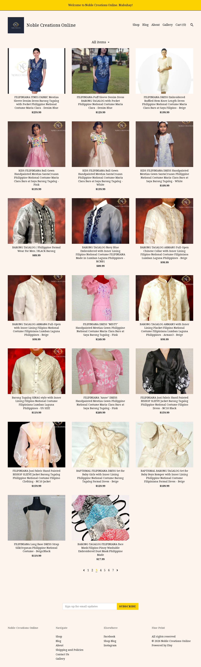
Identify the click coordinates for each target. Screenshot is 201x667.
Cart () (181, 25)
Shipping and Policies (69, 649)
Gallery (168, 25)
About (155, 25)
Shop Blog (110, 641)
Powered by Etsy (162, 645)
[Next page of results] (117, 570)
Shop (136, 25)
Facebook (109, 636)
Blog (145, 25)
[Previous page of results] (84, 570)
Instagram (110, 645)
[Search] (192, 25)
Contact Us (62, 654)
